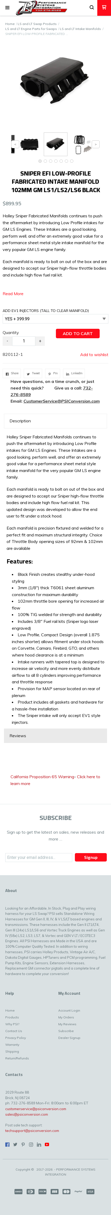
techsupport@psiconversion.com (32, 1131)
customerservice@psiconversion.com (35, 1109)
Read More (13, 293)
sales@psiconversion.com (26, 1114)
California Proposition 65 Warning (42, 776)
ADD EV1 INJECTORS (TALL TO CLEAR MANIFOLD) (46, 310)
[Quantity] (23, 341)
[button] (7, 8)
